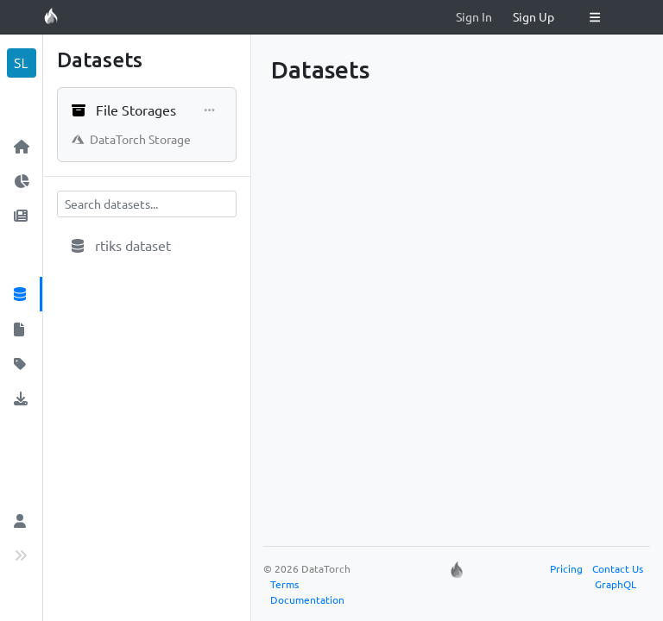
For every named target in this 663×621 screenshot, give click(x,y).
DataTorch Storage (131, 139)
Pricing (566, 568)
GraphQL (615, 584)
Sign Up (533, 16)
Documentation (307, 599)
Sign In (474, 16)
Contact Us (617, 568)
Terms (284, 584)
